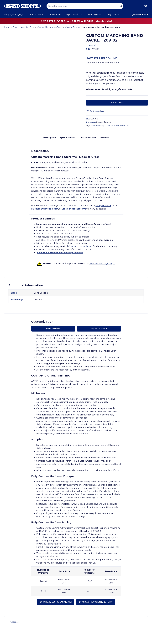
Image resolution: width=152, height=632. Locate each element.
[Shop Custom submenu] (44, 14)
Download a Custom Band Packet (56, 602)
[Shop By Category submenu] (23, 14)
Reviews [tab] (104, 137)
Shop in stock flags (51, 21)
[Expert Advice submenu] (81, 14)
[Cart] (145, 6)
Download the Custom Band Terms (96, 602)
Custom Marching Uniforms (49, 27)
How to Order (117, 102)
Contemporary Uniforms (102, 125)
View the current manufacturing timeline (60, 252)
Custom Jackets (72, 27)
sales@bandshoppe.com (44, 209)
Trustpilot (91, 45)
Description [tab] (49, 137)
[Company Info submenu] (102, 14)
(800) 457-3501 (140, 14)
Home (7, 27)
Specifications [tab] (68, 137)
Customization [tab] (88, 137)
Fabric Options (53, 328)
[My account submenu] (121, 14)
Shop (15, 27)
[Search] (120, 6)
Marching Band (27, 27)
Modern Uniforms (121, 125)
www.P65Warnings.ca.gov (102, 263)
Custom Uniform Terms (80, 246)
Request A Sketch (99, 328)
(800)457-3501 (103, 205)
